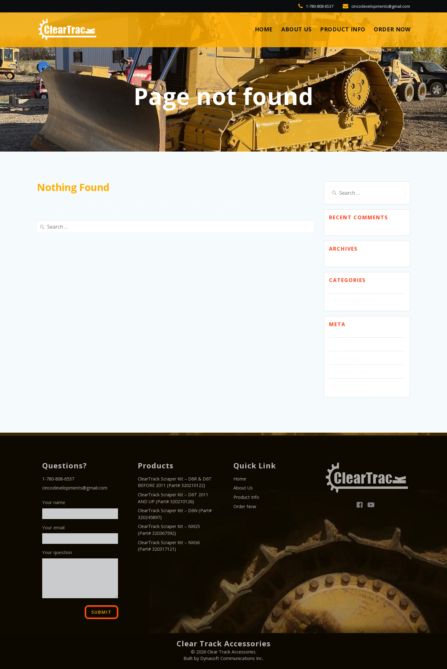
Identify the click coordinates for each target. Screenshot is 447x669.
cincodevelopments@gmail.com (74, 488)
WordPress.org (349, 385)
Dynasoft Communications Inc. (231, 658)
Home (239, 479)
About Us (296, 29)
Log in (339, 344)
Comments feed (350, 372)
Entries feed (345, 358)
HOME (264, 29)
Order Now (392, 29)
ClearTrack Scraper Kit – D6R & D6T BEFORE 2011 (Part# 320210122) (175, 482)
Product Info (342, 29)
